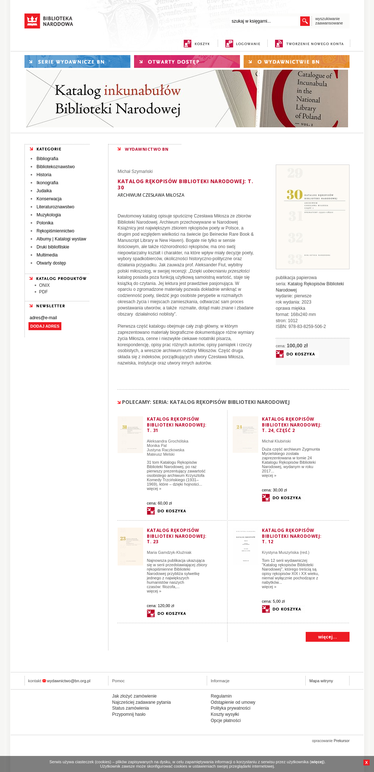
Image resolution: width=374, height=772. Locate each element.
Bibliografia (47, 158)
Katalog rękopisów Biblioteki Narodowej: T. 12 (292, 536)
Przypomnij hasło (128, 714)
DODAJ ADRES (45, 326)
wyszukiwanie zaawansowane (329, 20)
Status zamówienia (130, 708)
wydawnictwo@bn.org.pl (69, 681)
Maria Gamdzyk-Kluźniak (169, 552)
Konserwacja (49, 198)
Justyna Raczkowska (165, 450)
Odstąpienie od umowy (233, 702)
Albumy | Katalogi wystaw (61, 239)
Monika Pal (157, 445)
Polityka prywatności (231, 708)
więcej (317, 762)
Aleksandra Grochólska (167, 441)
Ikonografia (47, 182)
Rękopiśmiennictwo (55, 230)
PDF (43, 291)
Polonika (45, 222)
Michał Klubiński (276, 441)
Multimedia (47, 255)
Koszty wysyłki (225, 714)
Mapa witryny (321, 681)
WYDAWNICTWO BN (146, 149)
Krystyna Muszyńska (280, 552)
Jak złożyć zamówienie (134, 696)
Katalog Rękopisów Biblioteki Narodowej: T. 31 (177, 424)
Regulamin (221, 696)
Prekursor (342, 741)
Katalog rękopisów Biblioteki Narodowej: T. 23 (177, 536)
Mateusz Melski (161, 454)
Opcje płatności (226, 720)
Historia (44, 174)
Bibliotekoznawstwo (56, 166)
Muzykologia (49, 214)
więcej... (327, 637)
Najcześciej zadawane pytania (141, 702)
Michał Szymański (135, 171)
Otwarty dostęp (51, 263)
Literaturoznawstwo (55, 206)
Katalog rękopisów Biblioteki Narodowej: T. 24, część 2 (292, 424)
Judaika (44, 190)
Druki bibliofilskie (53, 247)
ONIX (44, 285)
